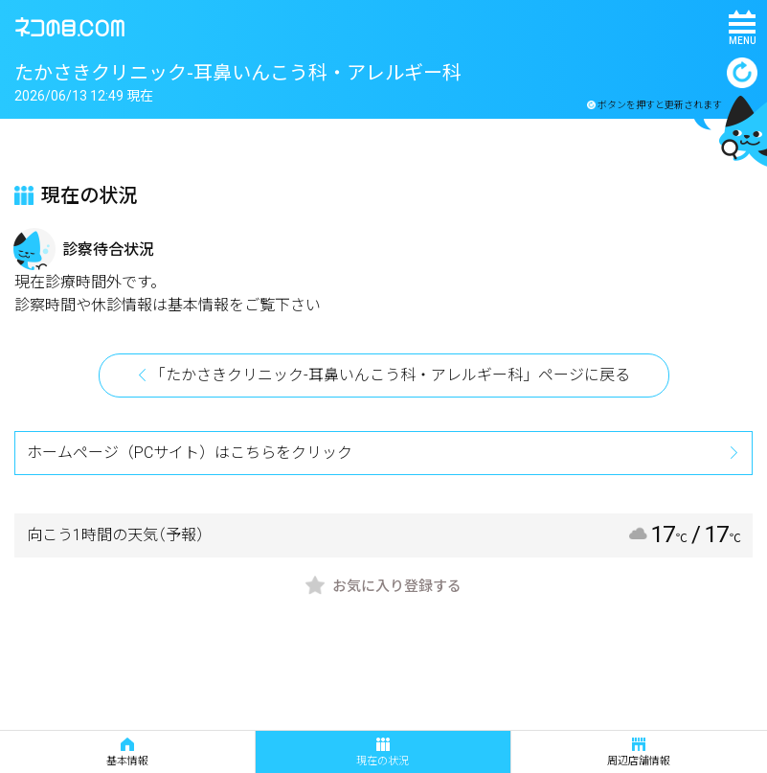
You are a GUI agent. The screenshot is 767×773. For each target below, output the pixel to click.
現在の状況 (382, 752)
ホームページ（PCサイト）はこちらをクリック (189, 452)
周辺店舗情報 (638, 752)
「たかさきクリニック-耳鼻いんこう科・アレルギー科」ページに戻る (390, 375)
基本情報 (127, 752)
